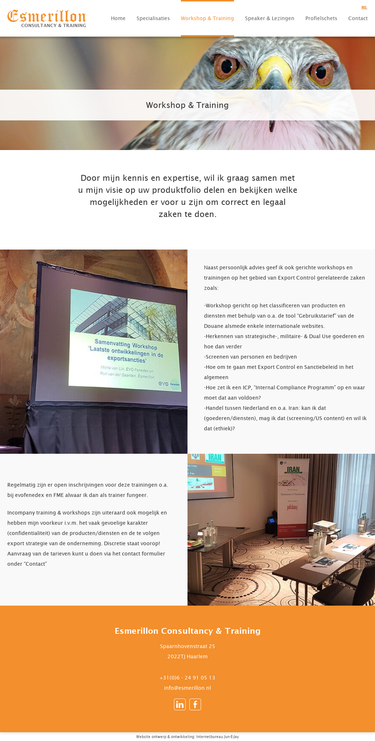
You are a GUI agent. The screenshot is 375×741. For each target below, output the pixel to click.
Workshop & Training (207, 18)
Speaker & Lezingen (269, 18)
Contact (358, 18)
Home (118, 18)
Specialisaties (153, 18)
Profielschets (321, 18)
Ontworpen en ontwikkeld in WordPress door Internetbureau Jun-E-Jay (276, 737)
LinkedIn (180, 704)
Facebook (195, 704)
